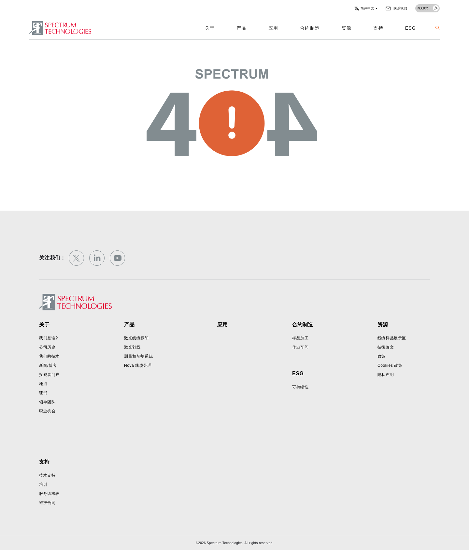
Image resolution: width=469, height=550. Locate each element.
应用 (273, 28)
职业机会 (47, 411)
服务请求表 (49, 493)
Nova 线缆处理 (138, 365)
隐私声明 (385, 374)
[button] (365, 8)
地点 (43, 383)
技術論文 (385, 347)
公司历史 (47, 347)
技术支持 (47, 475)
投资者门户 (49, 374)
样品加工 (300, 338)
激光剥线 (132, 347)
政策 (381, 356)
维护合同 (47, 502)
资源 (346, 28)
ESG (410, 28)
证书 (43, 393)
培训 (43, 484)
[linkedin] (97, 258)
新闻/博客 (48, 365)
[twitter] (76, 258)
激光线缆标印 (136, 338)
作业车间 (300, 347)
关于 (210, 28)
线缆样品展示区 (391, 338)
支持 (378, 28)
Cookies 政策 (390, 365)
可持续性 (300, 387)
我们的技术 (49, 356)
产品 (241, 28)
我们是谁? (48, 338)
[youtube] (117, 258)
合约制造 (310, 28)
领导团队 (47, 402)
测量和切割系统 (138, 356)
